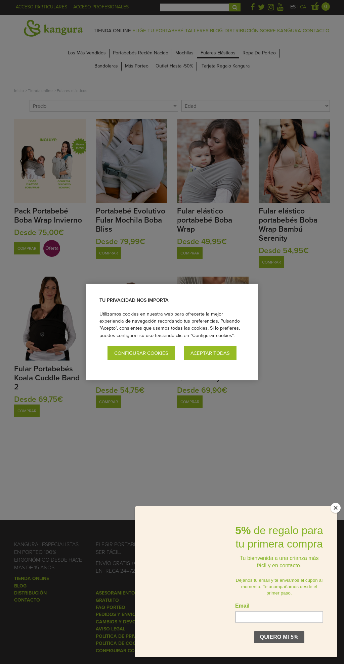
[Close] (336, 508)
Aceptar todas (210, 353)
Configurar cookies (141, 353)
